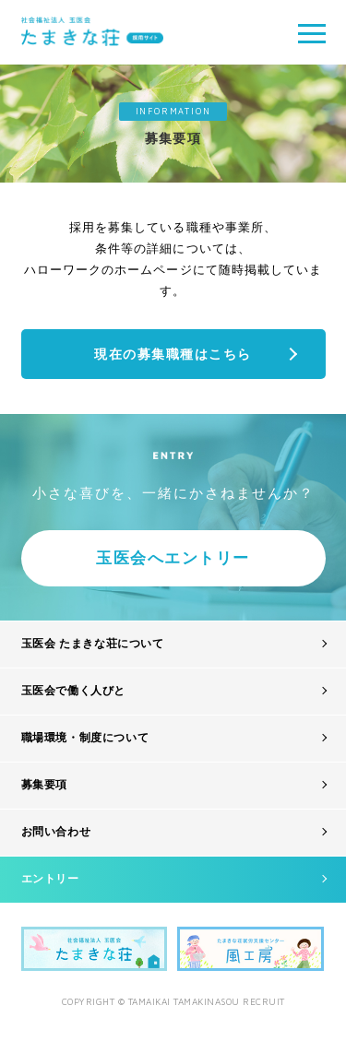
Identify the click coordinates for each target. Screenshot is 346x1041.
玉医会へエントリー (173, 558)
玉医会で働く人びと (73, 690)
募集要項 (44, 784)
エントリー (50, 878)
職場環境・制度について (85, 737)
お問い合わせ (56, 831)
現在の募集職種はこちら (173, 354)
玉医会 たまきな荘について (92, 643)
